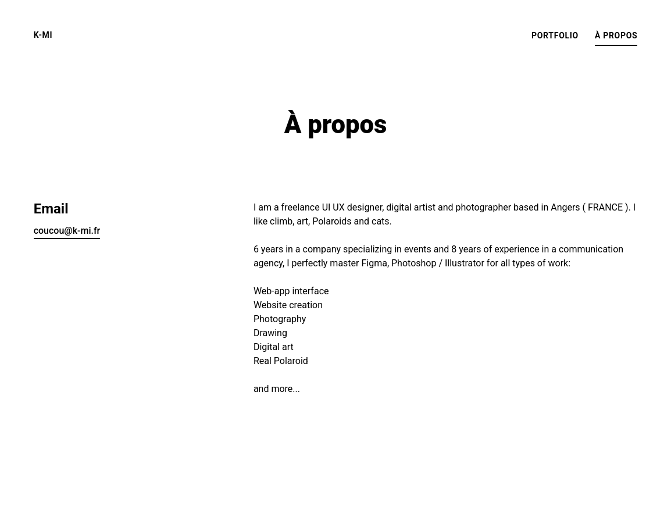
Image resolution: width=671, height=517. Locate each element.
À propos (616, 35)
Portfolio (555, 35)
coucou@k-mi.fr (67, 230)
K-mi (43, 35)
